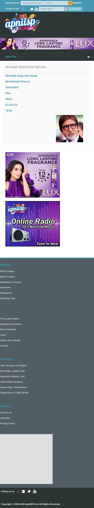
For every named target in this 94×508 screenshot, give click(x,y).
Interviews (5, 287)
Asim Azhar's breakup (11, 382)
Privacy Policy (7, 423)
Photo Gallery (7, 271)
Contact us (5, 412)
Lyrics (3, 334)
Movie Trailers (7, 276)
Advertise (5, 418)
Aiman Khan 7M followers (13, 387)
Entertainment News (10, 324)
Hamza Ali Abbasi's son (12, 376)
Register (77, 3)
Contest (4, 345)
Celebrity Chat (7, 298)
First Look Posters (9, 318)
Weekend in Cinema (10, 282)
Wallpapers (6, 293)
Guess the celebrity (10, 340)
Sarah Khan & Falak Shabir (14, 392)
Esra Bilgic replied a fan (12, 371)
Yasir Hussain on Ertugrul (13, 365)
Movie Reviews (8, 329)
